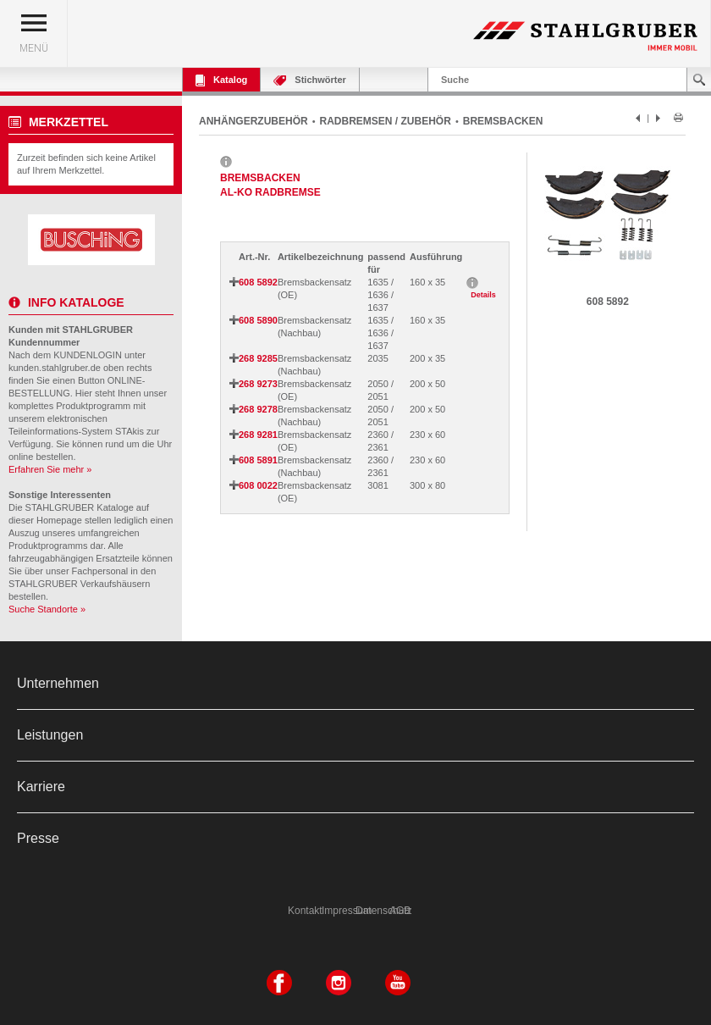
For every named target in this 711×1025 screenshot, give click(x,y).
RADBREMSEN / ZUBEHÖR (385, 121)
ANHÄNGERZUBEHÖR (253, 121)
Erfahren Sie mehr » (49, 469)
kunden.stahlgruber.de (54, 368)
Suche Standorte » (46, 609)
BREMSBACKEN (503, 121)
